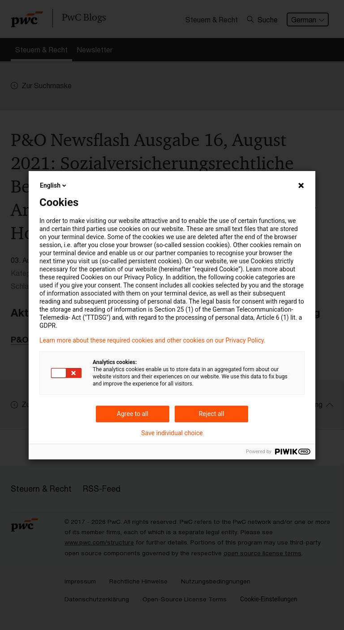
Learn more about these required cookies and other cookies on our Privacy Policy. (152, 340)
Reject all (211, 413)
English (54, 185)
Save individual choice (171, 433)
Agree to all (132, 413)
